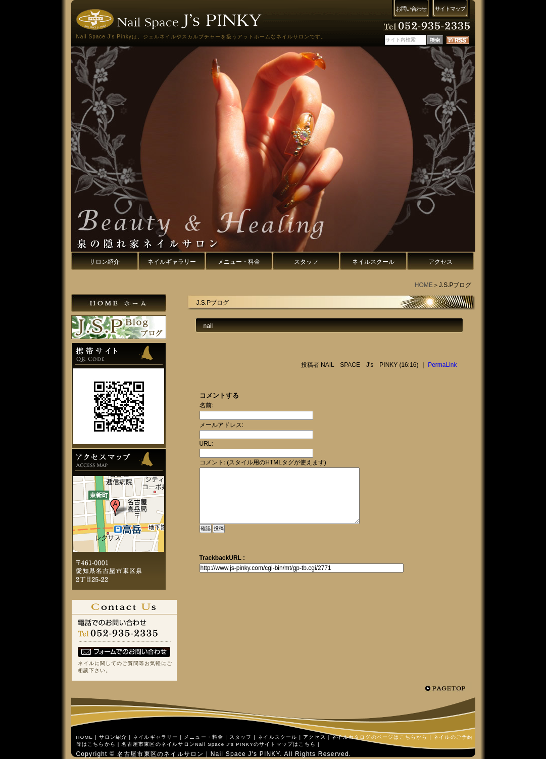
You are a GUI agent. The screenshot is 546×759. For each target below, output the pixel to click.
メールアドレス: (221, 425)
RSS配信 (457, 40)
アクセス (314, 737)
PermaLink (442, 364)
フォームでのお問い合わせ (124, 652)
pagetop (448, 688)
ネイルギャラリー (155, 737)
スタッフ (240, 737)
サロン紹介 (113, 737)
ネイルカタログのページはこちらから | (381, 737)
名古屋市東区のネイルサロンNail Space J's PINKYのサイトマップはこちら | (220, 744)
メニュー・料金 (203, 737)
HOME (424, 285)
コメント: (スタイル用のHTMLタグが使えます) (263, 462)
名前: (206, 405)
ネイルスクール (277, 737)
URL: (206, 443)
